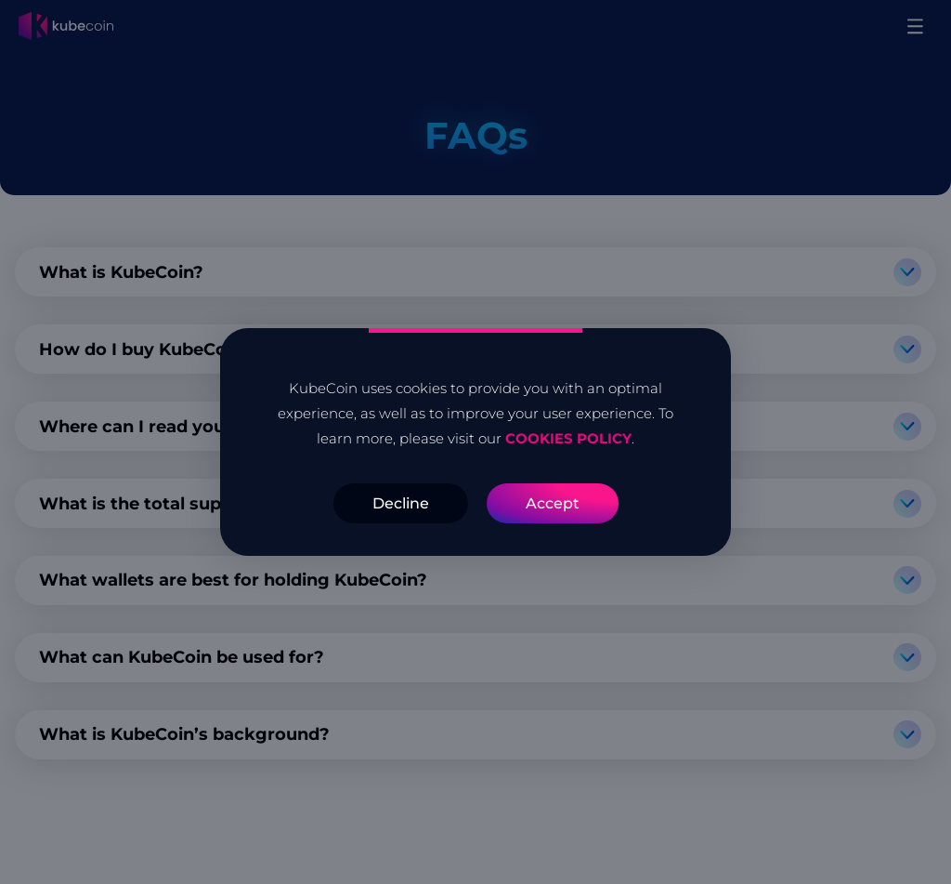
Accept (553, 503)
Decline (400, 503)
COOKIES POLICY (567, 438)
